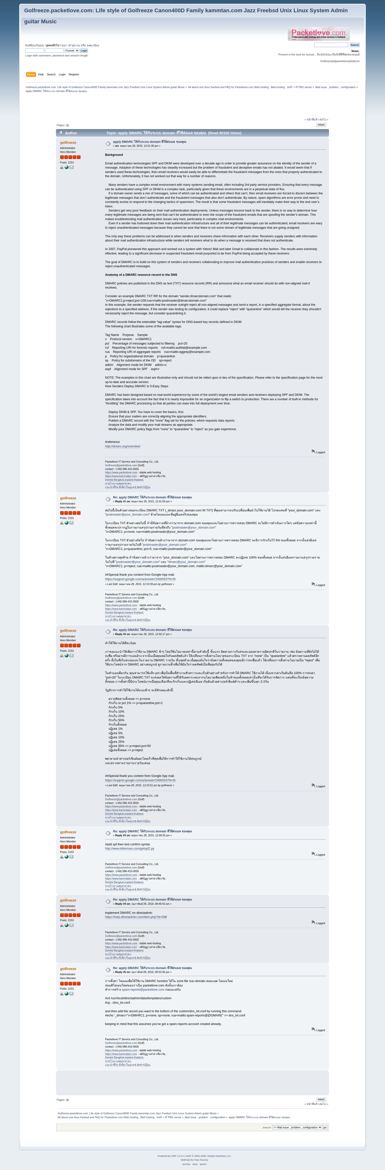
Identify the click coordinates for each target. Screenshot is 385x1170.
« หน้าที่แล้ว (312, 119)
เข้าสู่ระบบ (74, 45)
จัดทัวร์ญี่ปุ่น (143, 487)
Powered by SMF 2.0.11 (171, 1156)
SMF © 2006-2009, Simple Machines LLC (208, 1156)
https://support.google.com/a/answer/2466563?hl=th (140, 579)
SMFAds (185, 1159)
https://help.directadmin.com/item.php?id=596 (136, 917)
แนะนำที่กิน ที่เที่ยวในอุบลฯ (120, 487)
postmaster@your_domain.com (127, 514)
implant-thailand (134, 479)
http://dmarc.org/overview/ (122, 446)
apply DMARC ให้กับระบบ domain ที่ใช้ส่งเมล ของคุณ (149, 142)
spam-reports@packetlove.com (143, 989)
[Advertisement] (192, 106)
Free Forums (201, 1159)
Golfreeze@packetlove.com (121, 465)
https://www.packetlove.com (121, 472)
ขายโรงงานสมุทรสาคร (118, 483)
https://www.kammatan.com (121, 476)
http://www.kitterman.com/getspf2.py (129, 848)
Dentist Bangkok (114, 479)
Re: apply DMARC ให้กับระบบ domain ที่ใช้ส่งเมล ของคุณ (152, 497)
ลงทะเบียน (93, 45)
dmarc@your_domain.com (186, 562)
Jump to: (267, 1127)
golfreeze (68, 142)
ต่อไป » (323, 119)
